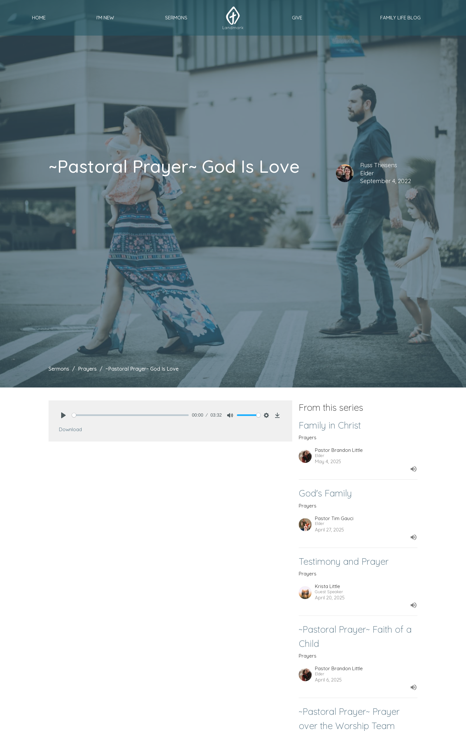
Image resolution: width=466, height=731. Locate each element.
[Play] (63, 415)
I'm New (105, 18)
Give (297, 18)
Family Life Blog (400, 18)
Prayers (87, 369)
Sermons (176, 18)
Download (70, 429)
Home (39, 18)
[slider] (130, 415)
